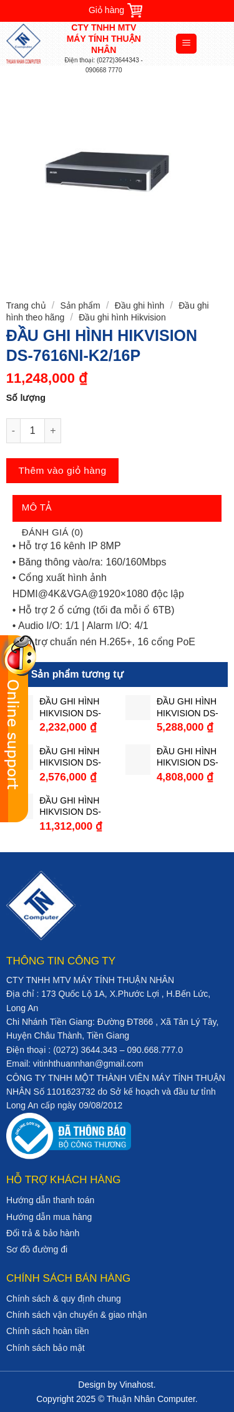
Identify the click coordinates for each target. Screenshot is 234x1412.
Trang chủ (26, 305)
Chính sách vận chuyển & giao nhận (76, 1315)
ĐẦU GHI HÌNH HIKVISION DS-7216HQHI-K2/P (70, 806)
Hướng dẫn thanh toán (50, 1200)
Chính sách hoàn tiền (47, 1331)
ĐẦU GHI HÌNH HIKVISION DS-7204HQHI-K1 (70, 757)
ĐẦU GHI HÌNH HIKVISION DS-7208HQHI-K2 (187, 757)
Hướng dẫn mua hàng (49, 1217)
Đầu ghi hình (140, 305)
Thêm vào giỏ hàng (62, 470)
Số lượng (26, 398)
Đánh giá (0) (53, 532)
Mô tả (37, 507)
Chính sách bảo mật (45, 1348)
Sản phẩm (80, 305)
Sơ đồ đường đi (36, 1249)
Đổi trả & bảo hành (42, 1233)
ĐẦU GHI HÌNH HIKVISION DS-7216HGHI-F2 (187, 707)
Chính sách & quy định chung (63, 1299)
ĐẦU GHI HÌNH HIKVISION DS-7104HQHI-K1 (70, 707)
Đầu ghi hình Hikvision (122, 317)
